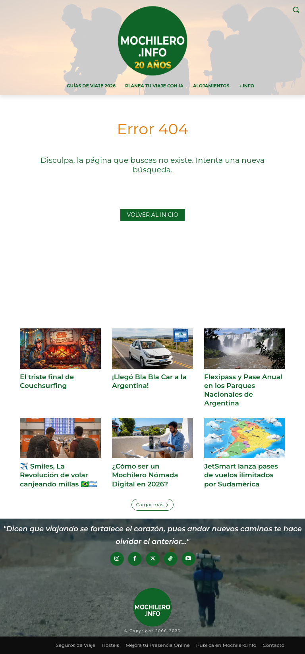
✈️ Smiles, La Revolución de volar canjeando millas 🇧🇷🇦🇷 (58, 475)
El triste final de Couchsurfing (47, 381)
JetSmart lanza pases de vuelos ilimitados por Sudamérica (241, 475)
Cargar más (152, 504)
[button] (295, 9)
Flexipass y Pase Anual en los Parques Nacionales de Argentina (243, 390)
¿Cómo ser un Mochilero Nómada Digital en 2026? (145, 475)
